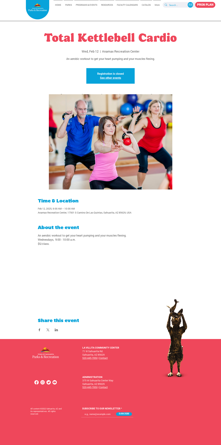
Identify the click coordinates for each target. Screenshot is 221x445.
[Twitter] (48, 382)
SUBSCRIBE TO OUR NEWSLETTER (101, 408)
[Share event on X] (48, 329)
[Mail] (190, 5)
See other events (110, 78)
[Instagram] (42, 382)
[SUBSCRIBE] (124, 414)
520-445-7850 (90, 358)
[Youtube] (54, 382)
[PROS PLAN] (205, 5)
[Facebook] (36, 382)
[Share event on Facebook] (39, 329)
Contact (103, 358)
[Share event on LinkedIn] (56, 329)
